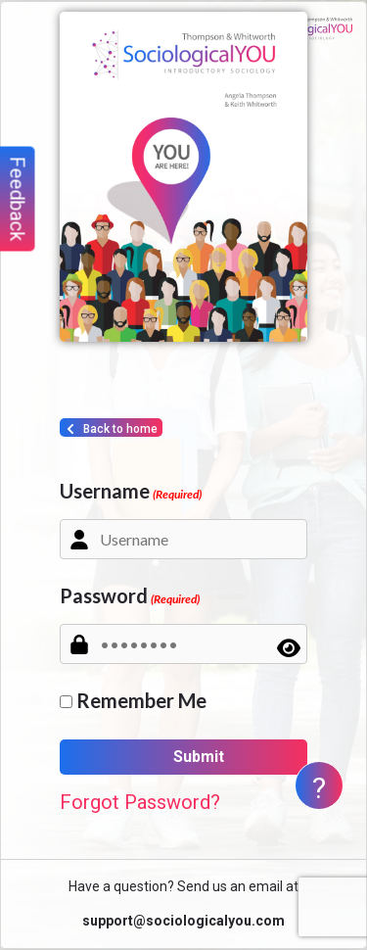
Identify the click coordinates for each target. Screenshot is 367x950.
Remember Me (141, 700)
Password (130, 595)
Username (131, 490)
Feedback (17, 199)
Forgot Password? (140, 802)
